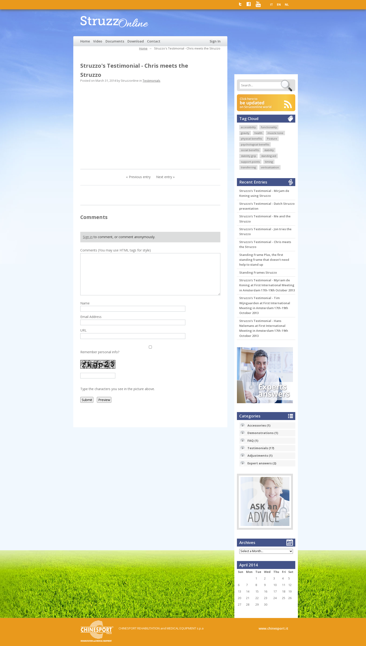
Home (85, 41)
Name (85, 303)
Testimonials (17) (260, 448)
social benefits (250, 150)
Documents (115, 41)
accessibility (248, 127)
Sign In (215, 41)
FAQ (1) (252, 440)
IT (271, 5)
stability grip (248, 156)
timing (269, 161)
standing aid (268, 156)
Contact (153, 41)
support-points (250, 161)
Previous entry (140, 177)
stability (269, 150)
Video (97, 41)
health (258, 133)
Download (135, 41)
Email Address (91, 316)
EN (279, 5)
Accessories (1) (258, 425)
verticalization (270, 167)
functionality (269, 127)
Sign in (88, 237)
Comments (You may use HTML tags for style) (115, 250)
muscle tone (275, 133)
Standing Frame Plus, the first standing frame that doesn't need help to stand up (264, 260)
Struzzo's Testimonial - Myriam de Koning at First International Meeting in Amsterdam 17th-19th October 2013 (267, 285)
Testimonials (151, 81)
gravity (245, 133)
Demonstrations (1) (262, 433)
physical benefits (251, 138)
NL (287, 5)
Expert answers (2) (261, 463)
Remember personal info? (99, 352)
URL (83, 330)
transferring (248, 167)
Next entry (164, 177)
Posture (272, 138)
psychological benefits (255, 144)
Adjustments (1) (259, 455)
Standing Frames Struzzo (258, 272)
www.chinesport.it (273, 628)
